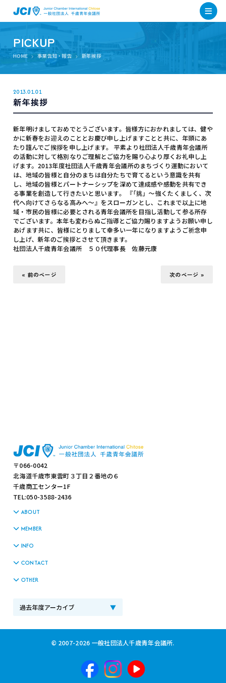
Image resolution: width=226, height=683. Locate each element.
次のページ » (187, 274)
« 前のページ (39, 274)
